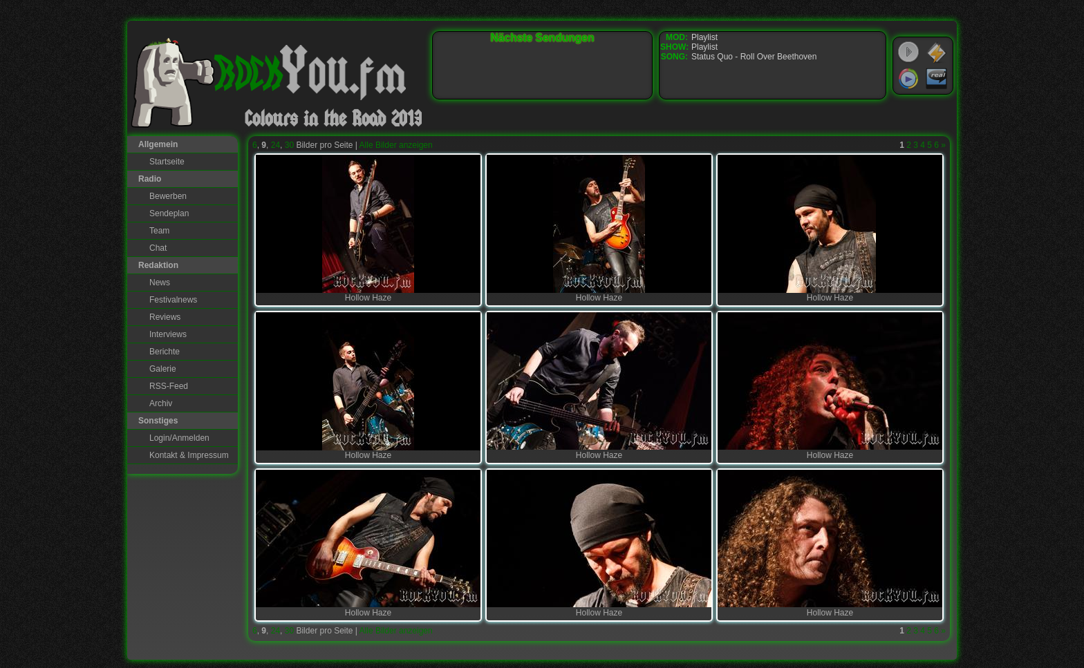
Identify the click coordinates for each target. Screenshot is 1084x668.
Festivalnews (173, 300)
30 (289, 145)
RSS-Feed (168, 386)
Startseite (167, 161)
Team (159, 231)
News (159, 282)
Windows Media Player (908, 79)
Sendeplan (169, 213)
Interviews (168, 334)
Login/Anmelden (179, 438)
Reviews (164, 317)
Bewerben (168, 196)
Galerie (162, 369)
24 (275, 145)
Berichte (164, 351)
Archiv (160, 403)
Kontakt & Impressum (189, 455)
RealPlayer (937, 79)
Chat (158, 248)
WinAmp (937, 52)
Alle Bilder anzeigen (396, 145)
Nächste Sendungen (543, 38)
